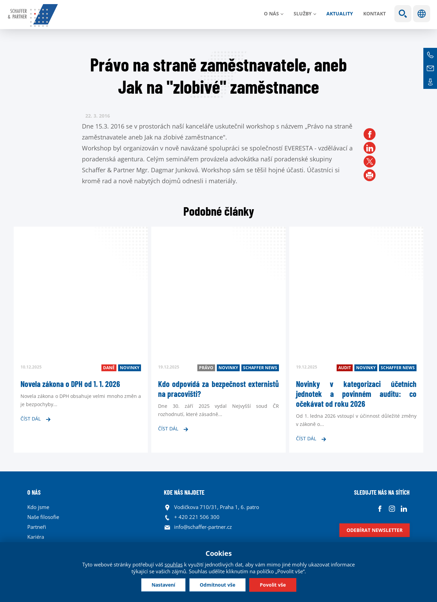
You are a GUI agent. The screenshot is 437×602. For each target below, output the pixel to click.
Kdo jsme (38, 507)
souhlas (174, 564)
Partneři (36, 526)
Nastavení (163, 584)
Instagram (392, 509)
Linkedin (404, 509)
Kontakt (374, 13)
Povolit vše (273, 584)
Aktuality (339, 13)
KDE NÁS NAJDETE (184, 492)
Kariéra (35, 536)
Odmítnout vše (217, 584)
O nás (271, 13)
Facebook (380, 509)
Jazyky (421, 13)
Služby (303, 13)
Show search (402, 13)
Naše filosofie (43, 516)
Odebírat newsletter (375, 530)
